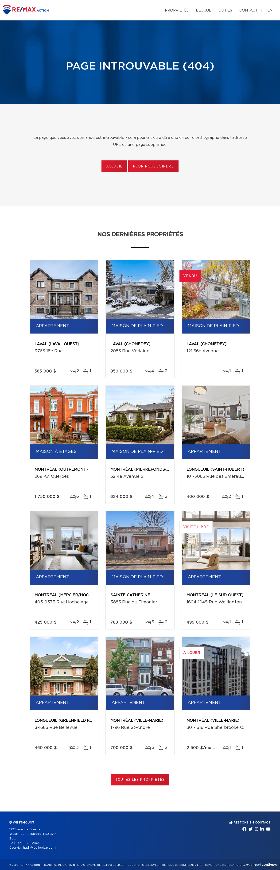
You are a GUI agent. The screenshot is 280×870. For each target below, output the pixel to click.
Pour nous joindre (153, 166)
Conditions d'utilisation (222, 865)
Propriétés (177, 10)
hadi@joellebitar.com (39, 847)
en (269, 10)
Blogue (203, 10)
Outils (225, 10)
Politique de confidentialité (181, 865)
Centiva (266, 864)
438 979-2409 (28, 843)
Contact (248, 10)
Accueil (114, 166)
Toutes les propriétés (140, 779)
